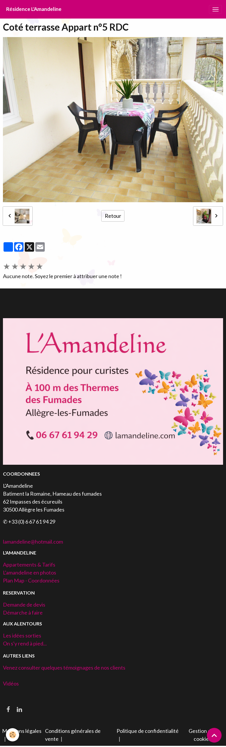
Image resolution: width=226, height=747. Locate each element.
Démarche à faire (23, 612)
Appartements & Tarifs (29, 564)
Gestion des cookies (202, 735)
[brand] (34, 9)
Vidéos (11, 683)
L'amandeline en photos (29, 572)
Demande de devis (24, 604)
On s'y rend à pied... (25, 643)
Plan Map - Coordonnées (31, 580)
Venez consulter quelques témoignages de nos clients (64, 667)
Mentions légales (21, 731)
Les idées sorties (22, 635)
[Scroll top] (214, 735)
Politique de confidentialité (148, 731)
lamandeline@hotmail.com (33, 541)
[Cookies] (12, 734)
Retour (113, 216)
